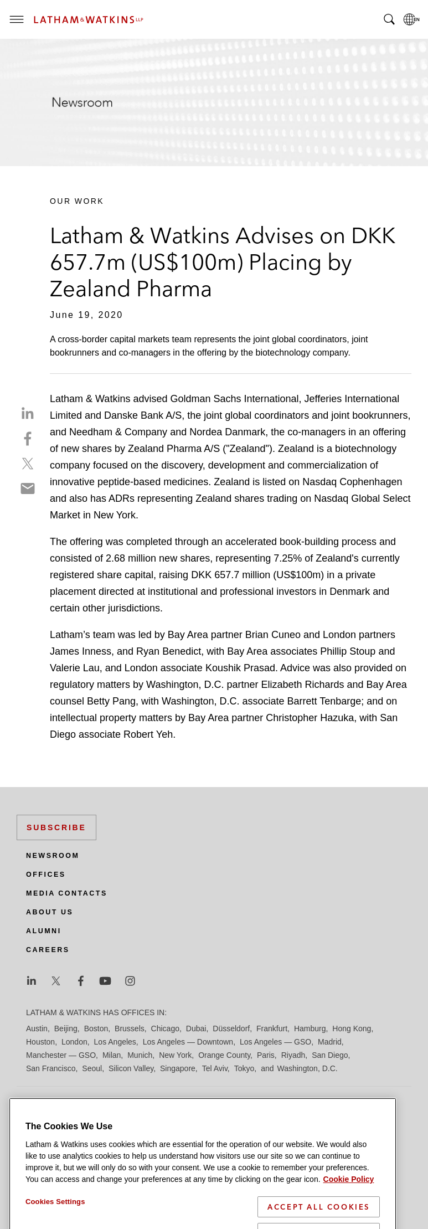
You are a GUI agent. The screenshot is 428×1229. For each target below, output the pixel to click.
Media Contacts (66, 893)
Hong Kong (351, 1028)
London (74, 1041)
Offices (46, 874)
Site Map (41, 1138)
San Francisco (50, 1068)
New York (175, 1055)
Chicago (165, 1028)
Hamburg (310, 1028)
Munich (139, 1055)
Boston (96, 1028)
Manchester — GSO (61, 1055)
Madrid (330, 1041)
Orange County (224, 1055)
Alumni (43, 931)
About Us (49, 912)
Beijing (66, 1028)
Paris (266, 1055)
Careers (48, 950)
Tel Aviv (215, 1068)
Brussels (130, 1028)
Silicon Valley (131, 1068)
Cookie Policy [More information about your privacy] (348, 1220)
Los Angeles (115, 1041)
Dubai (196, 1028)
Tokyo (244, 1068)
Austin (37, 1028)
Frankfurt (271, 1028)
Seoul (92, 1068)
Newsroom (52, 856)
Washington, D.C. (307, 1068)
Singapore (177, 1068)
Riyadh (293, 1055)
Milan (111, 1055)
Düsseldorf (231, 1028)
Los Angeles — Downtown (188, 1041)
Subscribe (56, 827)
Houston (40, 1041)
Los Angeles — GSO (275, 1041)
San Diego (330, 1055)
